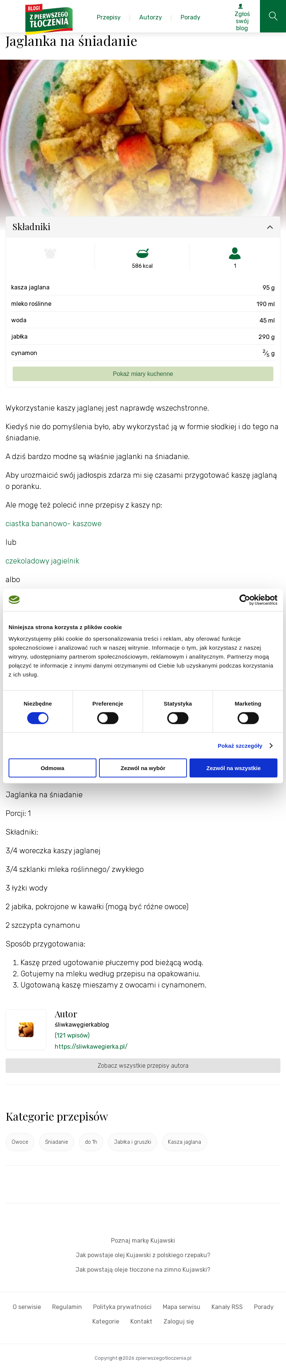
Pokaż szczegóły (240, 745)
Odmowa (52, 768)
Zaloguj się (178, 1321)
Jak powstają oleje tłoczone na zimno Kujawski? (143, 1269)
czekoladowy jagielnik (42, 560)
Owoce (20, 1142)
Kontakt (141, 1321)
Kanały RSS (227, 1306)
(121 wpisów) (72, 1035)
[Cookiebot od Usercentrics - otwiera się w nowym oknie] (244, 599)
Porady (264, 1306)
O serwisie (27, 1306)
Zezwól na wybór (143, 768)
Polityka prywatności (122, 1306)
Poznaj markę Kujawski (143, 1240)
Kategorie (105, 1321)
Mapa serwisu (181, 1306)
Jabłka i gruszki (132, 1142)
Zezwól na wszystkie (233, 768)
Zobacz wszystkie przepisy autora (143, 1065)
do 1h (91, 1142)
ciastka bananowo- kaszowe (55, 523)
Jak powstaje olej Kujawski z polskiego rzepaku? (143, 1255)
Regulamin (67, 1306)
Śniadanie (56, 1142)
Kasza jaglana (184, 1142)
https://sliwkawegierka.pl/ (91, 1046)
